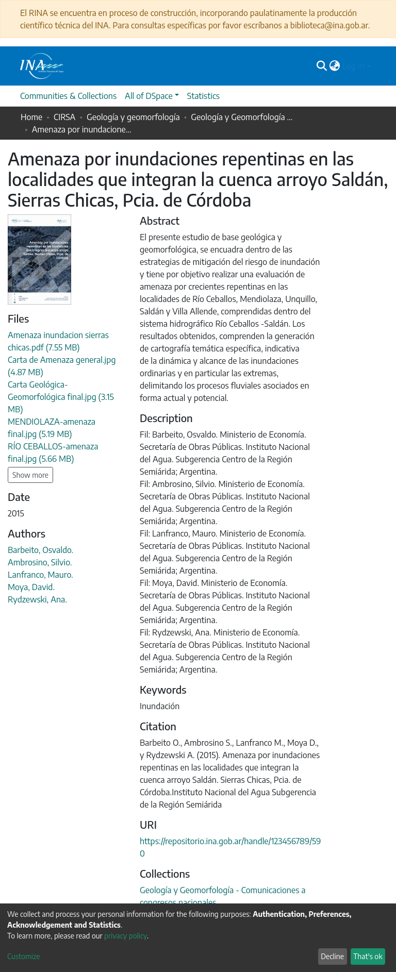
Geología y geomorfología (133, 117)
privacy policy (125, 935)
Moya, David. (31, 587)
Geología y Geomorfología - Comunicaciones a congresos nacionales (242, 117)
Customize (23, 956)
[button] (334, 66)
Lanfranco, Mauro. (40, 574)
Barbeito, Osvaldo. (40, 550)
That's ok (367, 956)
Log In (353, 66)
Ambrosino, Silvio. (40, 562)
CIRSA (64, 117)
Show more (30, 475)
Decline (332, 956)
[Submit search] (322, 66)
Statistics (203, 96)
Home (31, 117)
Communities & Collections (68, 96)
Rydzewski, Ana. (37, 599)
